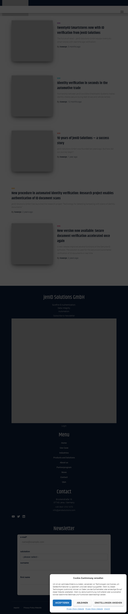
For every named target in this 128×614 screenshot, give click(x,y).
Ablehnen (82, 602)
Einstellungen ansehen (108, 602)
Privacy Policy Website (75, 609)
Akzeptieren (62, 602)
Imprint (107, 609)
